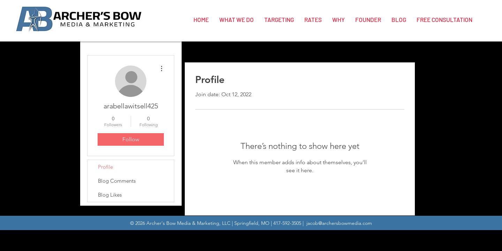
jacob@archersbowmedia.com (339, 223)
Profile (105, 166)
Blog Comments (117, 180)
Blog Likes (110, 194)
